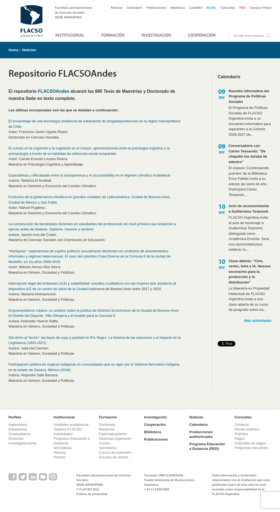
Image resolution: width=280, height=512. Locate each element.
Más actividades (258, 321)
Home (13, 50)
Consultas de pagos (250, 443)
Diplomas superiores (115, 438)
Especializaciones (113, 434)
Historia (60, 452)
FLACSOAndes (53, 91)
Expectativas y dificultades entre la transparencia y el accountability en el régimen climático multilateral (89, 175)
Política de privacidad (91, 494)
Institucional (69, 35)
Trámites (241, 434)
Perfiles (14, 417)
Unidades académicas (71, 425)
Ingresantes (17, 425)
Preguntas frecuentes (252, 448)
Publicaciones (156, 7)
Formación (113, 35)
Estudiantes (17, 429)
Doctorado (107, 425)
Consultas (228, 7)
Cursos (104, 443)
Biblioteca (178, 7)
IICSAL (212, 7)
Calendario (134, 7)
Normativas (63, 448)
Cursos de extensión (115, 452)
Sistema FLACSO (68, 429)
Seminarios (108, 448)
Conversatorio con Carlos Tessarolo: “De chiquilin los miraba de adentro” (248, 154)
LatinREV (196, 7)
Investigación (156, 35)
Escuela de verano (114, 457)
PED (242, 7)
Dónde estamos (247, 429)
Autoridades (63, 434)
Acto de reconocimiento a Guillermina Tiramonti (249, 208)
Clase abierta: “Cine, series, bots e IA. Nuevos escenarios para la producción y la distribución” (250, 271)
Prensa (59, 457)
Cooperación (202, 35)
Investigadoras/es (22, 443)
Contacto (242, 425)
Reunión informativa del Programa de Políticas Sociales (249, 96)
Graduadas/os (19, 434)
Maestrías (107, 429)
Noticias (117, 7)
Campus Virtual (261, 7)
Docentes (16, 438)
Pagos (240, 438)
